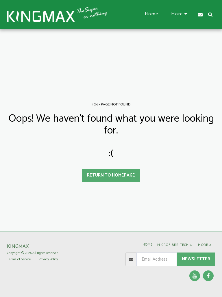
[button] (200, 14)
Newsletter (196, 259)
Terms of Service (19, 259)
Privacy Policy (48, 259)
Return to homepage (111, 175)
